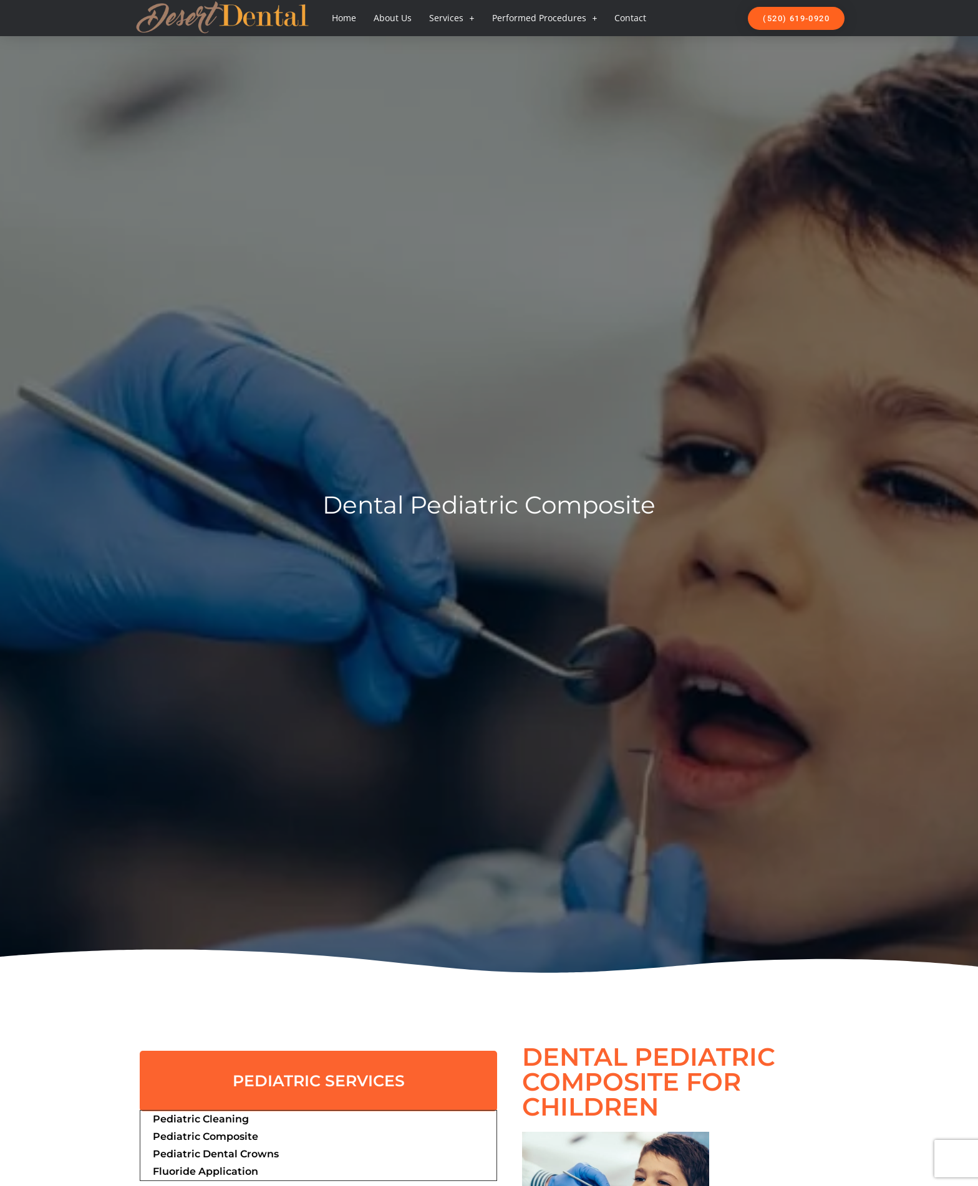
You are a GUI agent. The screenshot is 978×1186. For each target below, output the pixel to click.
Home (344, 18)
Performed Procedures (545, 18)
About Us (393, 18)
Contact (630, 18)
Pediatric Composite (205, 1136)
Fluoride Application (205, 1171)
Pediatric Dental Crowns (216, 1154)
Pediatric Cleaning (201, 1119)
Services (452, 18)
